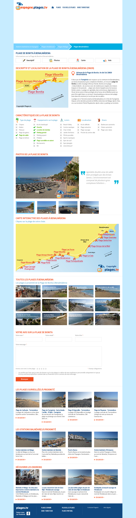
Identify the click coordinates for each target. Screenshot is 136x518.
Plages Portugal (67, 511)
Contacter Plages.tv (92, 507)
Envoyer (24, 379)
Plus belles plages (69, 8)
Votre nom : (20, 335)
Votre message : (21, 344)
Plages (58, 8)
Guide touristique (83, 8)
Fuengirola (84, 80)
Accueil (53, 7)
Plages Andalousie (48, 47)
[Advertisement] (68, 26)
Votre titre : (79, 335)
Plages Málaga (63, 47)
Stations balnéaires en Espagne (27, 47)
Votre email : (49, 335)
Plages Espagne (46, 508)
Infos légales (107, 507)
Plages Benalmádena (81, 47)
